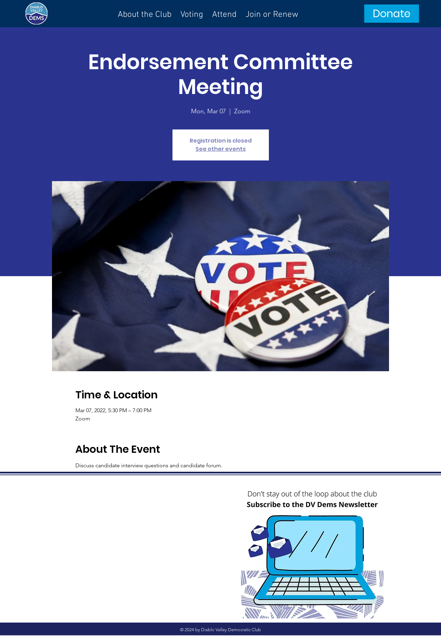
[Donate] (391, 13)
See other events (221, 149)
